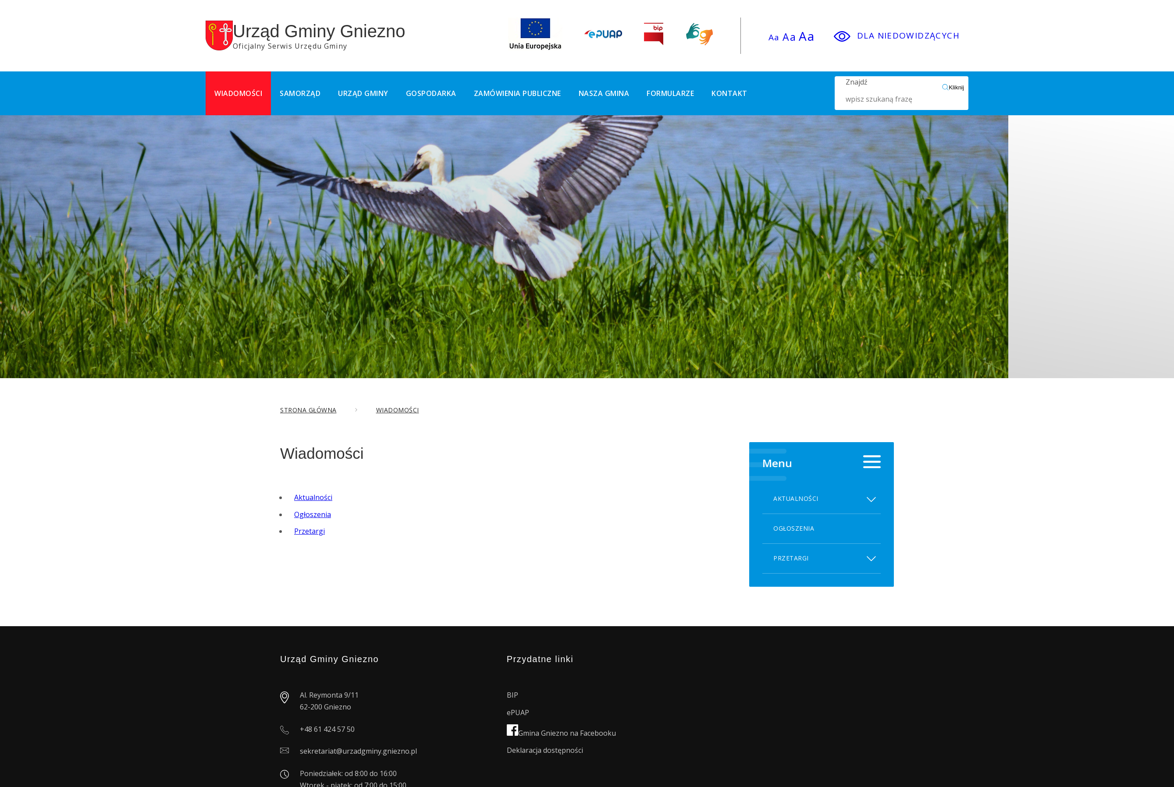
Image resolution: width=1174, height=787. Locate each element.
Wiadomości (238, 93)
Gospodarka (431, 93)
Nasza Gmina (604, 93)
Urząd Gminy (363, 93)
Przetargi (309, 531)
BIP (512, 695)
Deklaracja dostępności (545, 750)
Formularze (670, 93)
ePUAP (518, 712)
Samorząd (300, 93)
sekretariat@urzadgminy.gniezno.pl (358, 751)
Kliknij (953, 87)
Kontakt (729, 93)
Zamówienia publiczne (517, 93)
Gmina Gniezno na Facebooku (561, 733)
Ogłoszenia (312, 514)
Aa (774, 37)
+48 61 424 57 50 (327, 729)
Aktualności (313, 497)
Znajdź (894, 93)
